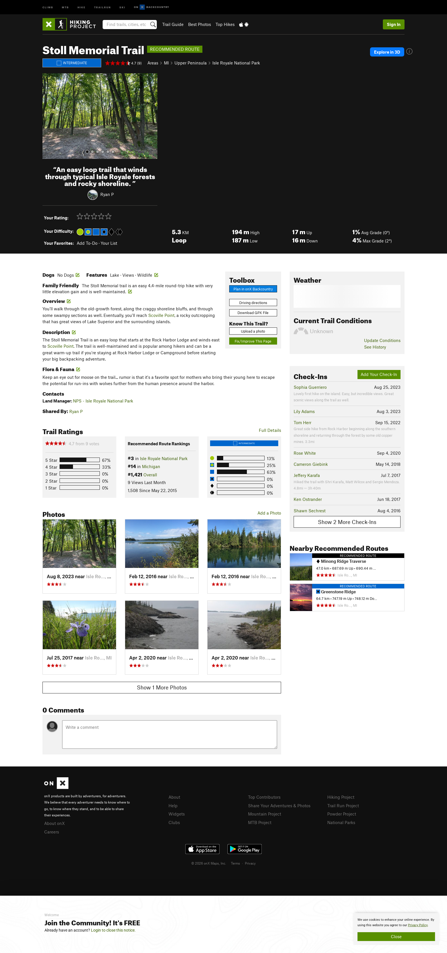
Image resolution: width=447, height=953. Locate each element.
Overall (150, 474)
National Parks (341, 822)
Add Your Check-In (379, 374)
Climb (47, 7)
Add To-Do (87, 243)
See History (375, 346)
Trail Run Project (343, 805)
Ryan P (107, 194)
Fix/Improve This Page (253, 341)
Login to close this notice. (113, 930)
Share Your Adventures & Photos (279, 805)
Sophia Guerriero (310, 387)
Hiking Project (340, 797)
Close (396, 936)
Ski (122, 7)
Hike (82, 7)
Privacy (250, 863)
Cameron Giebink (311, 464)
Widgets (176, 813)
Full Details (270, 430)
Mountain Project (264, 813)
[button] (48, 116)
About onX (54, 823)
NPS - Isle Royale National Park (103, 400)
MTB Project (259, 822)
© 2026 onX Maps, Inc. (208, 863)
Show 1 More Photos (162, 687)
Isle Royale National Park (236, 62)
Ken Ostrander (308, 499)
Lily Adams (304, 411)
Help (173, 805)
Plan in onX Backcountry (253, 289)
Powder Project (341, 813)
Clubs (174, 822)
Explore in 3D (387, 51)
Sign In (394, 24)
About (174, 797)
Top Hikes (225, 24)
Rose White (305, 453)
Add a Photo (269, 512)
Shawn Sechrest (310, 510)
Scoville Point (161, 315)
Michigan (151, 466)
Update (382, 340)
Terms (235, 863)
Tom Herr (302, 422)
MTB (65, 7)
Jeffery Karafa (307, 475)
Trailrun (102, 7)
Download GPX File (253, 312)
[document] (396, 929)
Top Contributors (264, 797)
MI (166, 62)
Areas (152, 62)
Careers (51, 831)
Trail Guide (173, 24)
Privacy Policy (418, 925)
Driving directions (253, 302)
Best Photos (199, 24)
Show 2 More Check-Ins (347, 522)
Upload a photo (253, 331)
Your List (109, 243)
